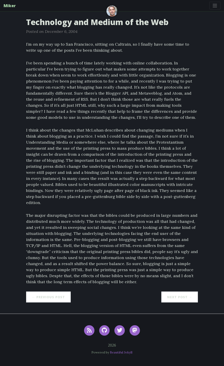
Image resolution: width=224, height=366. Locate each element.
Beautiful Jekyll (121, 352)
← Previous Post (48, 297)
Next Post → (179, 297)
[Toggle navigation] (214, 5)
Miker (10, 5)
